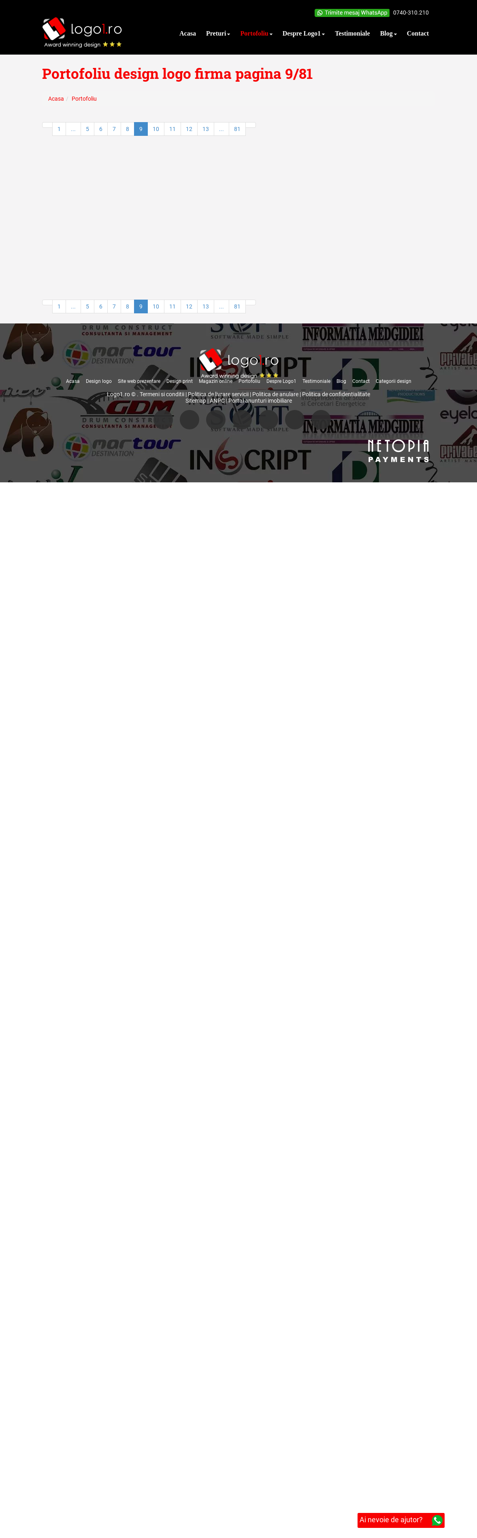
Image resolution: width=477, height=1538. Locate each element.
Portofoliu (249, 381)
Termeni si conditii (162, 394)
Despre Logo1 (281, 381)
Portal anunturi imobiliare (260, 400)
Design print (179, 381)
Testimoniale (316, 381)
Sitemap (195, 400)
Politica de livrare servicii (218, 394)
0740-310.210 (411, 12)
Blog (341, 381)
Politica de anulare (275, 394)
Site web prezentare (139, 381)
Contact (361, 381)
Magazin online (215, 381)
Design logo (99, 381)
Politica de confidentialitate (336, 394)
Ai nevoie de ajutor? (401, 1520)
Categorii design (393, 381)
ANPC (217, 400)
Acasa (73, 381)
